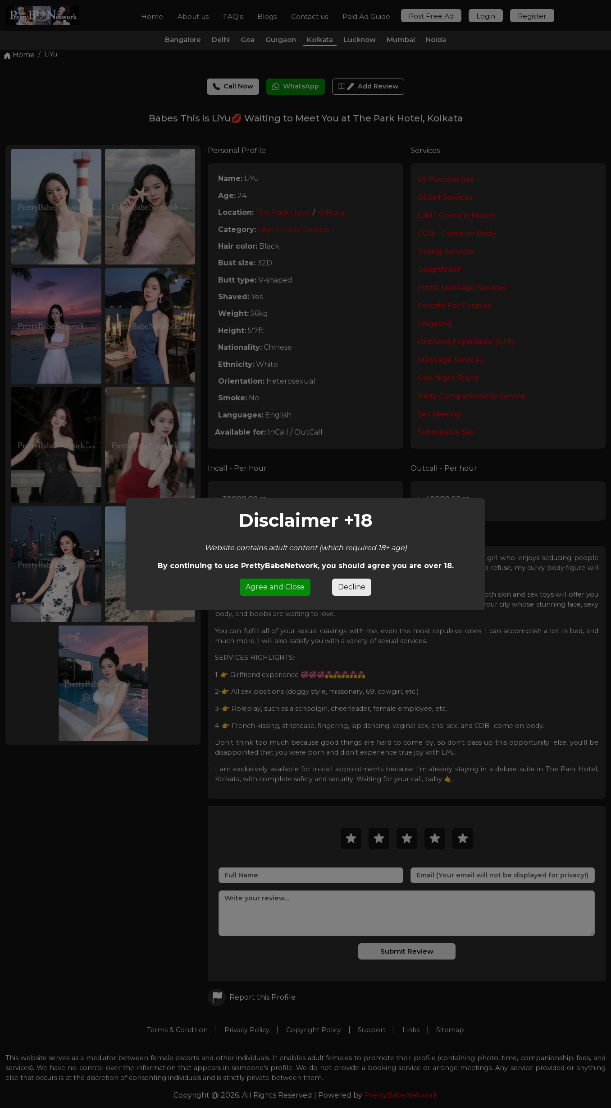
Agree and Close (275, 587)
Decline (351, 587)
